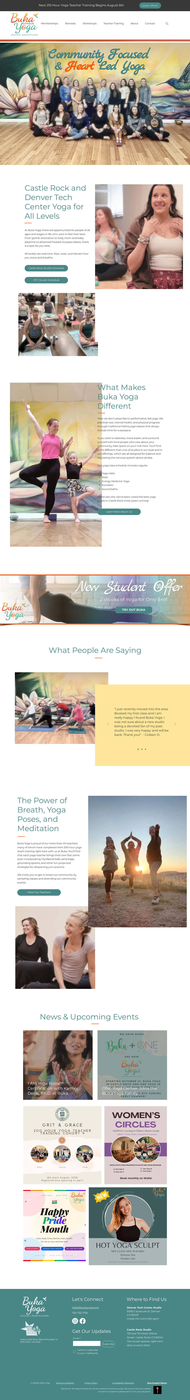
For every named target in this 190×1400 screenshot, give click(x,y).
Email (77, 1338)
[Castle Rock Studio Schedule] (46, 268)
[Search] (167, 23)
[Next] (175, 724)
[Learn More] (150, 5)
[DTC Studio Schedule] (46, 280)
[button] (28, 23)
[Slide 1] (138, 749)
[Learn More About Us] (119, 512)
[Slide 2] (142, 749)
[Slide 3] (145, 749)
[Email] (86, 1343)
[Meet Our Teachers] (39, 892)
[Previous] (108, 724)
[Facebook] (83, 1321)
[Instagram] (75, 1321)
